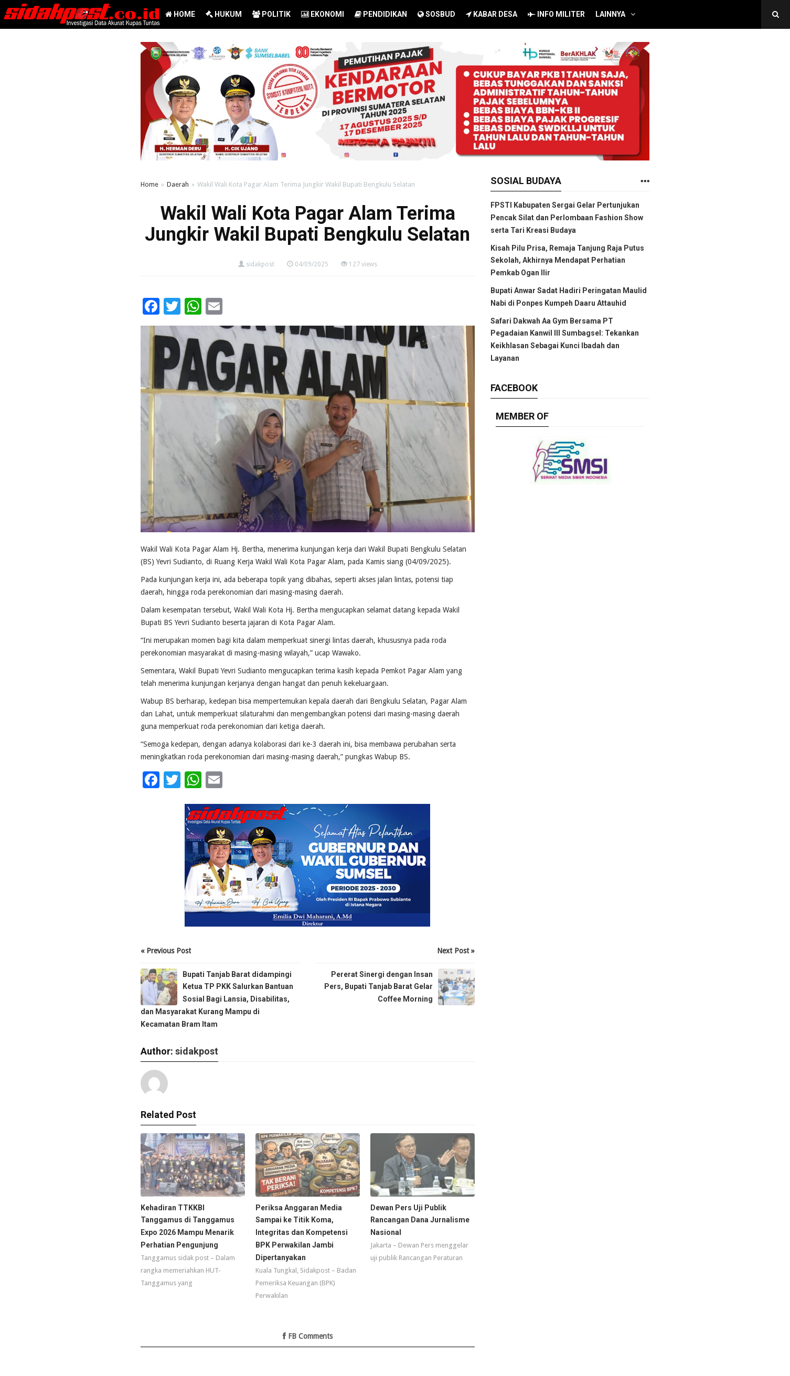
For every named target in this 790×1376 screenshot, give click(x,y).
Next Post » (456, 951)
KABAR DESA (491, 14)
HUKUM (224, 14)
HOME (180, 14)
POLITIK (271, 14)
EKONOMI (322, 14)
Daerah (178, 184)
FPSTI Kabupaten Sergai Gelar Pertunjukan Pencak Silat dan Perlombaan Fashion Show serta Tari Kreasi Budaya (566, 217)
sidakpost (260, 264)
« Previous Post (166, 951)
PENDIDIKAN (381, 14)
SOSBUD (436, 14)
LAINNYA (610, 14)
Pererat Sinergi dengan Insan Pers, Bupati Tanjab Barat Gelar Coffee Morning (378, 987)
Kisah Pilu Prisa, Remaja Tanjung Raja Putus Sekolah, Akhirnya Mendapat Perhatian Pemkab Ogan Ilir (567, 260)
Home (149, 184)
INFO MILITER (556, 14)
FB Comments (308, 1336)
